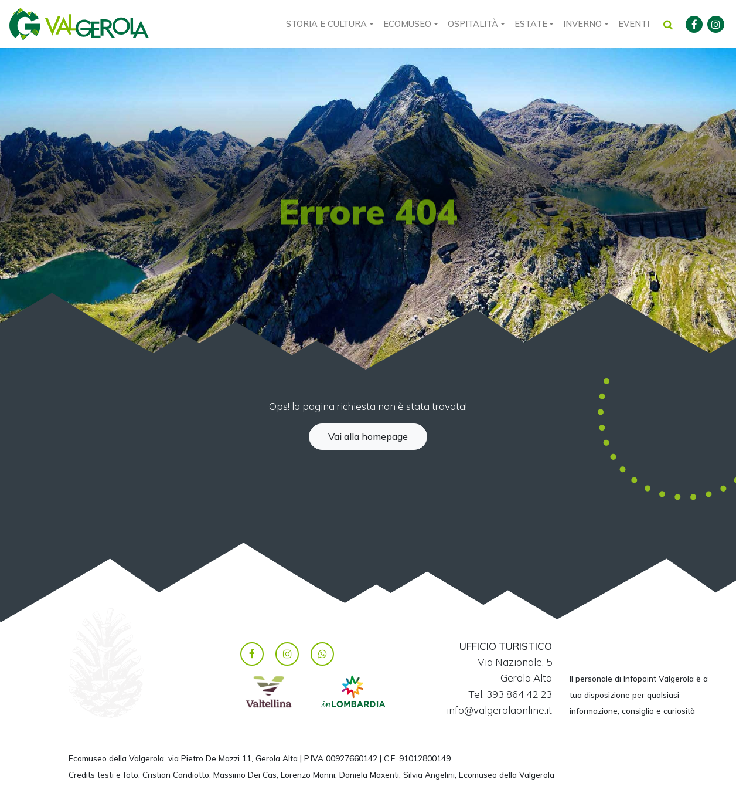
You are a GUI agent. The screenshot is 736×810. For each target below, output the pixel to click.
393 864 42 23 (519, 694)
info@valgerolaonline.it (499, 710)
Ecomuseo (407, 23)
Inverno (582, 23)
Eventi (633, 23)
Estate (530, 23)
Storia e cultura (326, 23)
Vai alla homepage (368, 436)
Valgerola (79, 24)
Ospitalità (473, 23)
